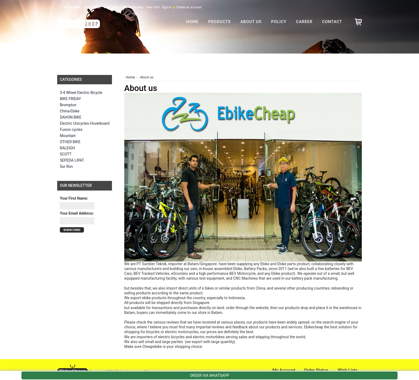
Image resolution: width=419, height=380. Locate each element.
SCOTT (66, 154)
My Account (72, 7)
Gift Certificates (132, 7)
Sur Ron (66, 166)
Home (130, 77)
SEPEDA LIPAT (72, 160)
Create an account (189, 7)
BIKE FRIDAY (70, 99)
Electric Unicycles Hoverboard (84, 123)
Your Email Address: (77, 213)
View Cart (152, 7)
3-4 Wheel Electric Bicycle (81, 92)
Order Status (92, 7)
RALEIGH (67, 148)
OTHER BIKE (70, 142)
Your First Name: (74, 198)
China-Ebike (69, 111)
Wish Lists (111, 7)
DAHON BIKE (71, 117)
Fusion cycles (71, 129)
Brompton (68, 105)
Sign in (167, 7)
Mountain (68, 136)
